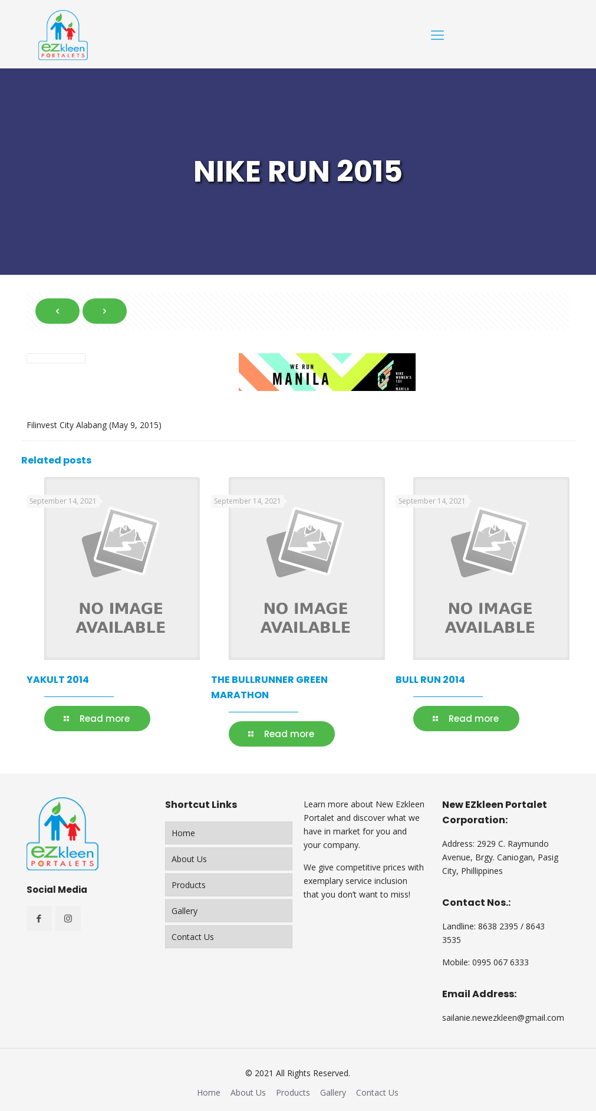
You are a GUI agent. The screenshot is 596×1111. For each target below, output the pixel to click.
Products (189, 884)
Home (183, 833)
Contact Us (193, 936)
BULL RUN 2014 (430, 679)
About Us (189, 859)
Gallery (184, 910)
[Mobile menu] (437, 34)
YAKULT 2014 (58, 679)
